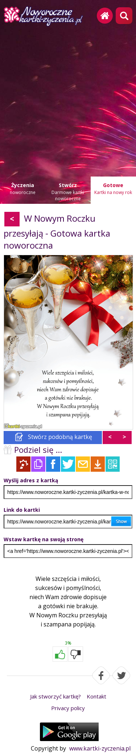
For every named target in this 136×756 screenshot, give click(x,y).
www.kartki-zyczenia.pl (100, 748)
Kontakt (96, 696)
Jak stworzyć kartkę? (55, 696)
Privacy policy (68, 708)
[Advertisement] (68, 99)
